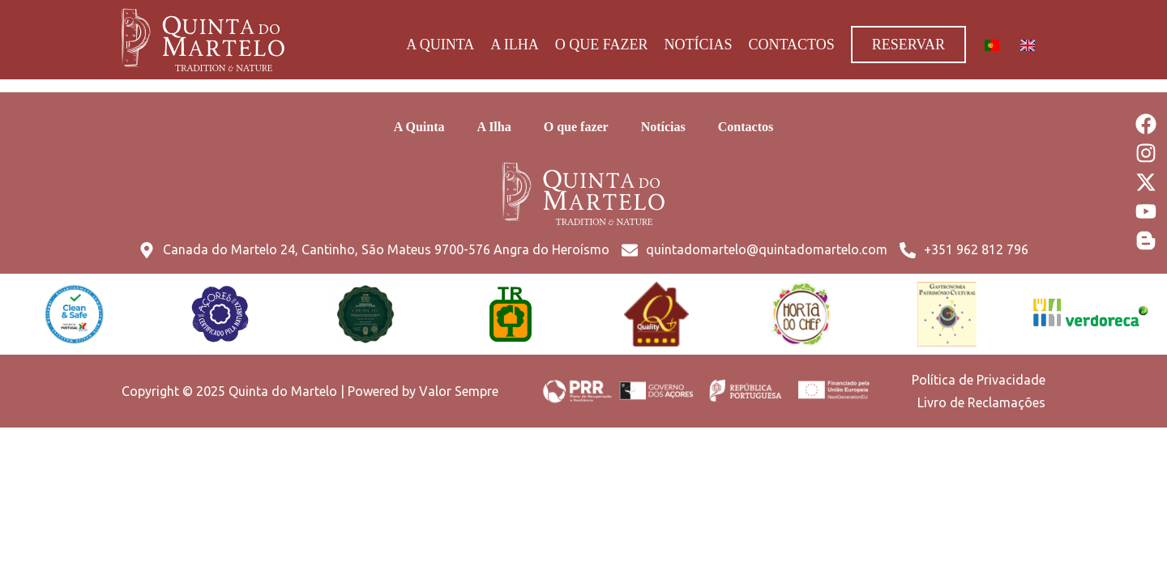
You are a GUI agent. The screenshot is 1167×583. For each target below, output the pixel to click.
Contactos (791, 44)
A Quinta (440, 44)
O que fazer (601, 44)
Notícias (698, 44)
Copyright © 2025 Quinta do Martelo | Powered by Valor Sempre (310, 391)
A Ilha (514, 44)
